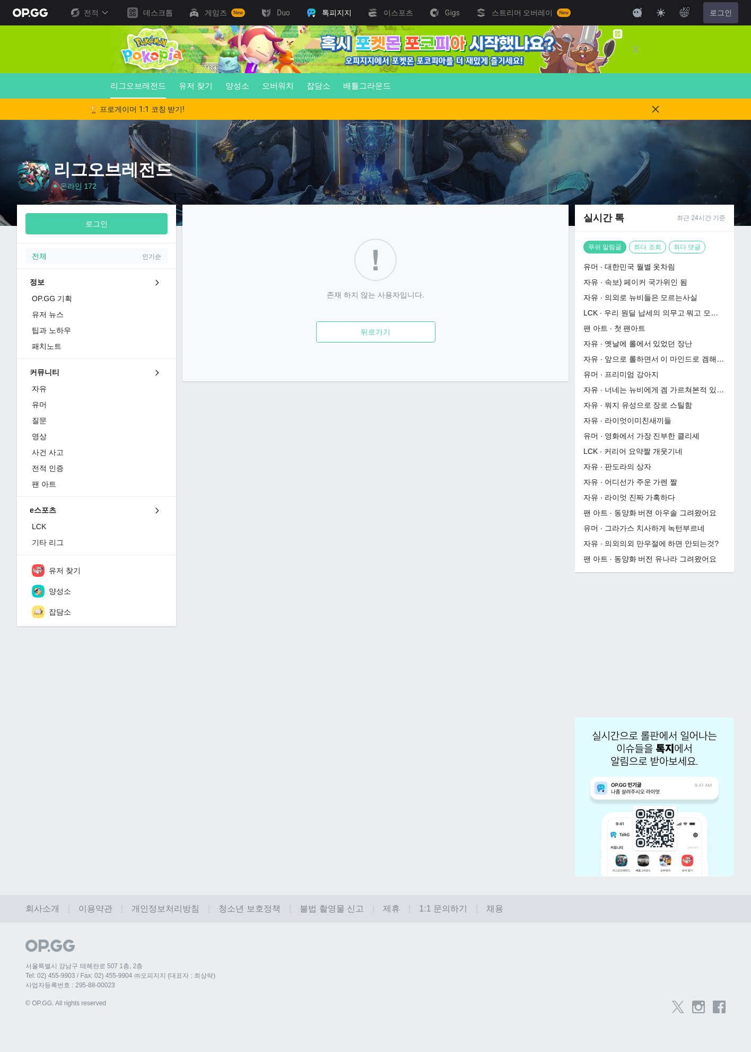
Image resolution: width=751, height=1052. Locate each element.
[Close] (635, 49)
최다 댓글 (687, 247)
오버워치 (278, 85)
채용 (494, 908)
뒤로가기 (375, 332)
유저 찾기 (196, 85)
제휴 (391, 908)
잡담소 (318, 85)
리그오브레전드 (138, 90)
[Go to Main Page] (30, 12)
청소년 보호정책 (249, 908)
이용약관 (95, 908)
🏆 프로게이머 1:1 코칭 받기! (137, 109)
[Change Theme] (660, 12)
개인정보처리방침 (165, 908)
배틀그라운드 (367, 85)
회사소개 (42, 908)
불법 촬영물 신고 (332, 908)
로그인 (721, 12)
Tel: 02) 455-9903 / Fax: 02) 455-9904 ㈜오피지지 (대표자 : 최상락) (120, 975)
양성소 (237, 85)
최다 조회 (647, 247)
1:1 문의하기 (443, 908)
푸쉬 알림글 (605, 247)
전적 (89, 12)
